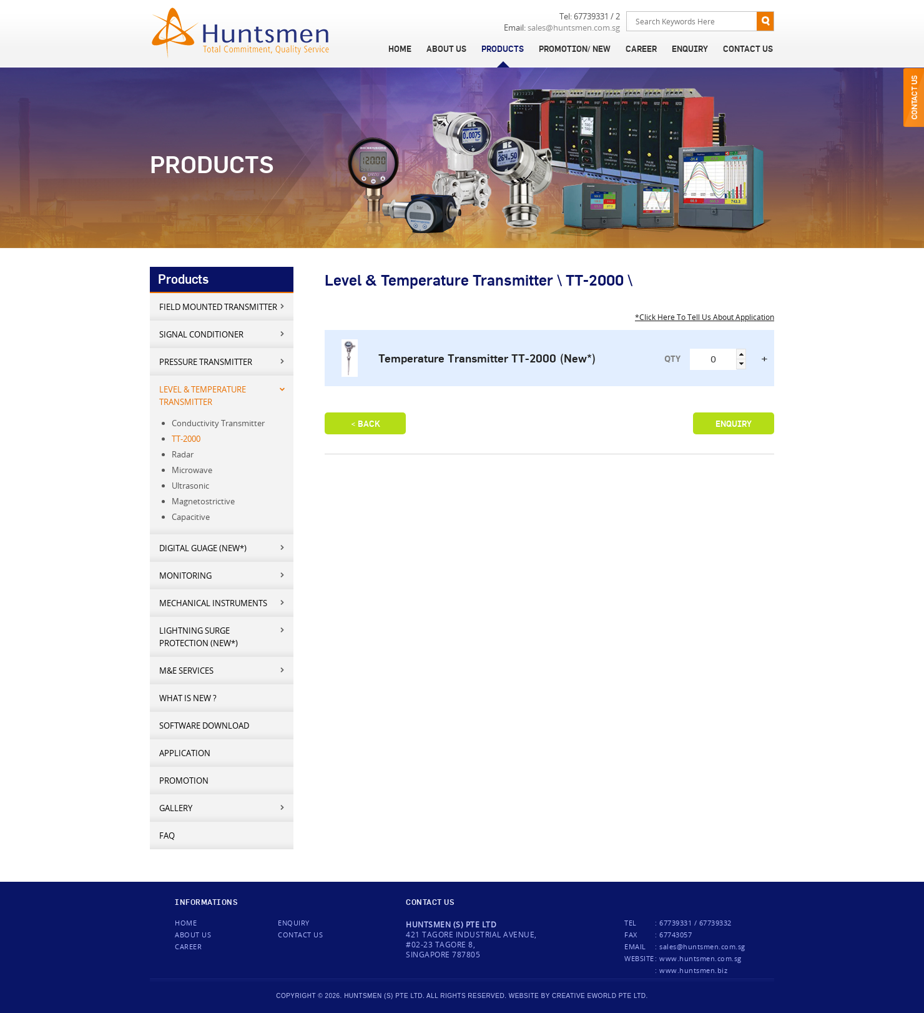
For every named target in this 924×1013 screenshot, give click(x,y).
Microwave (192, 470)
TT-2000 (186, 438)
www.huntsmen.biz (693, 970)
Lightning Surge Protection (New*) (222, 636)
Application (184, 753)
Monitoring (222, 575)
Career (641, 49)
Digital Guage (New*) (222, 548)
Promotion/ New (575, 49)
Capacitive (191, 516)
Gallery (222, 808)
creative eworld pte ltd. (600, 995)
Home (399, 49)
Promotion (184, 780)
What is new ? (188, 698)
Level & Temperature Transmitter (222, 395)
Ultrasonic (190, 485)
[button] (741, 354)
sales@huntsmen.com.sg (574, 27)
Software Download (204, 725)
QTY (672, 358)
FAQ (167, 835)
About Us (446, 49)
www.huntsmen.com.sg (700, 958)
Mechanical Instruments (222, 603)
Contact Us (748, 49)
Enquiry (690, 49)
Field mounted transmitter (222, 306)
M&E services (222, 670)
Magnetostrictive (203, 501)
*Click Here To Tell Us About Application (704, 317)
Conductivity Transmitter (218, 423)
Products (502, 49)
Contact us (300, 934)
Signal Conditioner (222, 334)
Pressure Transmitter (222, 361)
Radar (183, 454)
